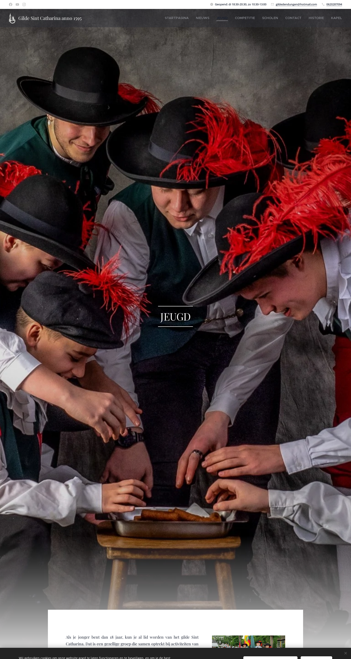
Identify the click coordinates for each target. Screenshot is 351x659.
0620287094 (334, 4)
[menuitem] (196, 18)
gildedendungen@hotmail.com (296, 4)
